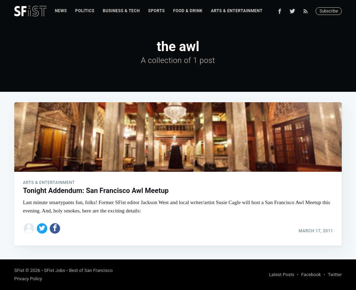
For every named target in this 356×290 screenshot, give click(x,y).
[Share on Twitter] (42, 228)
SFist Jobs (54, 270)
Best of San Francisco (91, 270)
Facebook (311, 274)
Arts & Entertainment (236, 10)
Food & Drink (188, 10)
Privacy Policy (28, 278)
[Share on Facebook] (55, 228)
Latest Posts (281, 274)
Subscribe (328, 11)
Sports (156, 10)
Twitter (335, 274)
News (61, 10)
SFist (19, 270)
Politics (84, 10)
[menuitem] (61, 11)
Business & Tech (121, 10)
